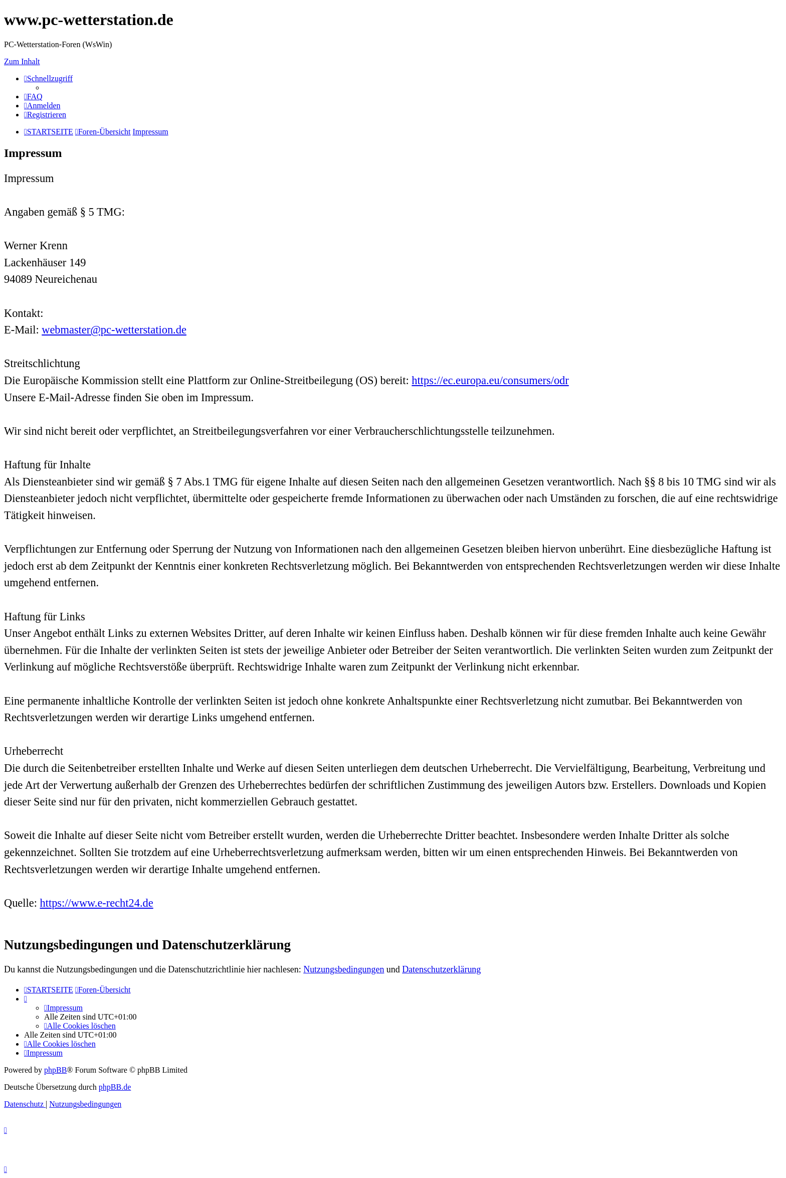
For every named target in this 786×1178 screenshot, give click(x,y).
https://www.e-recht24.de (96, 903)
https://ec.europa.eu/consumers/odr (490, 380)
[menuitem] (33, 96)
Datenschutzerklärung (441, 969)
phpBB (55, 1070)
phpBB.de (115, 1087)
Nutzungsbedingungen (343, 969)
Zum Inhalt (22, 61)
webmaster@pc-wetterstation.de (114, 329)
